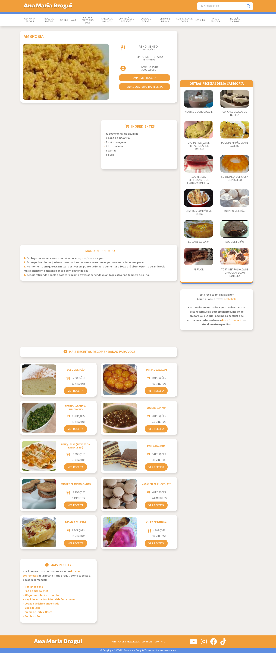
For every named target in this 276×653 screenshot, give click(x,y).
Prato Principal (216, 20)
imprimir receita (144, 77)
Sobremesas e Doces (184, 20)
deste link (230, 299)
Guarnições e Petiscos (126, 20)
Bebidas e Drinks (165, 20)
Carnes (64, 20)
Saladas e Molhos (107, 20)
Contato (160, 641)
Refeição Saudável (235, 20)
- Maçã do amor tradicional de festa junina (49, 599)
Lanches (200, 20)
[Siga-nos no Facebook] (213, 643)
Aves (74, 20)
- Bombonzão (31, 616)
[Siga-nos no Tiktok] (223, 643)
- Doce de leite (31, 608)
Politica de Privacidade (125, 641)
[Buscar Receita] (220, 6)
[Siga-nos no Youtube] (193, 643)
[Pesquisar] (248, 6)
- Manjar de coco (33, 587)
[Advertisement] (58, 144)
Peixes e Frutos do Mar (88, 20)
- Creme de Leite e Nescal (38, 612)
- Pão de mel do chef (35, 591)
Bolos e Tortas (49, 20)
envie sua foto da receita (145, 86)
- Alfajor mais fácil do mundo (41, 595)
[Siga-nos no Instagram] (204, 643)
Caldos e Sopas (146, 20)
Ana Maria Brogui (29, 20)
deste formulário (231, 320)
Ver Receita (75, 390)
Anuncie (147, 641)
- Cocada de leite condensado (41, 604)
